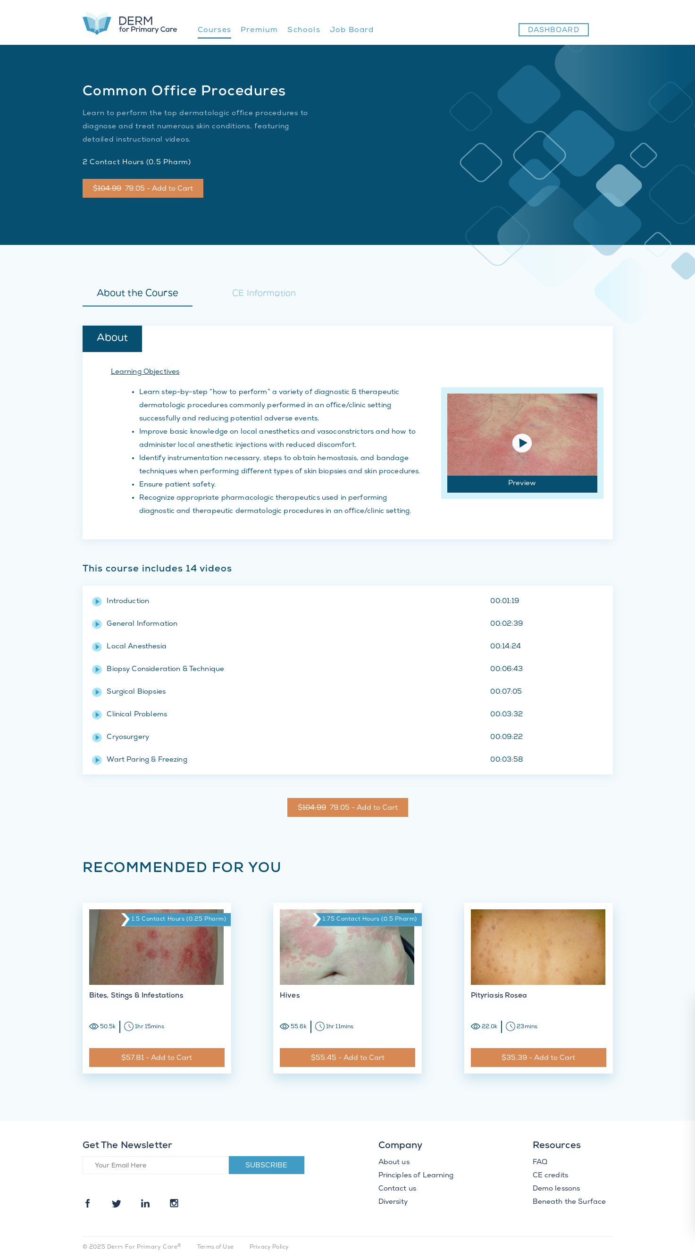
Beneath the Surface (569, 1202)
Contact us (397, 1189)
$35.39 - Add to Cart (538, 1058)
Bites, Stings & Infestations (136, 996)
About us (394, 1162)
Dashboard (553, 30)
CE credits (551, 1176)
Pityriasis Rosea (499, 996)
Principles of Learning (415, 1176)
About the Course (137, 294)
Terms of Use (215, 1247)
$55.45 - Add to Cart (348, 1058)
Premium (259, 30)
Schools (303, 30)
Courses (214, 30)
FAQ (540, 1162)
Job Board (352, 30)
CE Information (264, 294)
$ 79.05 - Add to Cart (143, 189)
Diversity (393, 1202)
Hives (290, 996)
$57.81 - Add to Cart (156, 1058)
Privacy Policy (269, 1247)
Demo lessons (556, 1189)
